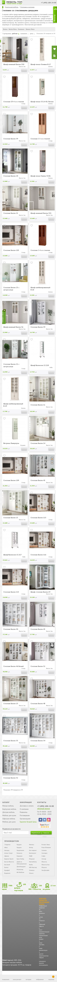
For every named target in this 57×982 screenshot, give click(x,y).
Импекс (31, 847)
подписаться (36, 835)
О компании (24, 812)
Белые (5, 29)
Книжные (21, 29)
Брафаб (7, 873)
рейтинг (15, 34)
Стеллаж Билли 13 (10, 520)
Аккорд (6, 853)
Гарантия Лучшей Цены (28, 824)
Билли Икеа (13, 29)
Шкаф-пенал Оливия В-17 (41, 64)
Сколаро (44, 856)
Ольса (31, 876)
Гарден (19, 847)
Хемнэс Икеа (30, 29)
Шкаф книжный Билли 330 (13, 64)
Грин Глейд (20, 862)
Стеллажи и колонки (27, 7)
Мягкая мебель (8, 808)
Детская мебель (9, 815)
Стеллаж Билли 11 (38, 407)
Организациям (25, 821)
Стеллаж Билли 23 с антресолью (11, 291)
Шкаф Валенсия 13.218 (40, 368)
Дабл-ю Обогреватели (22, 866)
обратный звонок (43, 811)
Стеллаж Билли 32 (38, 668)
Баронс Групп (9, 862)
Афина (6, 859)
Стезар (43, 862)
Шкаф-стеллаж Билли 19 (40, 594)
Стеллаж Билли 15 (10, 706)
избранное (40, 979)
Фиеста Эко (45, 867)
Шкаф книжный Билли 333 (41, 215)
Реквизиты (23, 815)
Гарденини (20, 853)
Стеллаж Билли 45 (38, 631)
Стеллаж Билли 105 (11, 252)
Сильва (43, 853)
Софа (43, 859)
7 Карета (7, 847)
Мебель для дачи (9, 824)
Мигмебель (33, 865)
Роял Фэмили (46, 850)
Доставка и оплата (26, 808)
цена (32, 34)
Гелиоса (19, 856)
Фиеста (44, 865)
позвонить (5, 979)
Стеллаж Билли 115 (38, 520)
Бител (6, 870)
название (24, 34)
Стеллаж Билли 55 (10, 743)
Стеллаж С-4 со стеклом (40, 252)
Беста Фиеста (9, 865)
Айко (6, 850)
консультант (17, 979)
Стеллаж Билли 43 (38, 483)
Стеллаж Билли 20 (10, 178)
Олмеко (31, 873)
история (28, 979)
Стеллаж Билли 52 (10, 780)
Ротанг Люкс (45, 847)
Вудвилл (7, 876)
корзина (51, 978)
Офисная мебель (9, 821)
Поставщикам (25, 818)
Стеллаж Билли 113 (11, 594)
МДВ (30, 859)
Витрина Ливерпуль (11, 445)
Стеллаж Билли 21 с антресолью (11, 367)
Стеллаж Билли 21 (10, 215)
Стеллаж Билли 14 (38, 445)
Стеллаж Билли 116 (38, 557)
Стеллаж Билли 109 (11, 483)
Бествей (7, 867)
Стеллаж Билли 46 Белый (13, 668)
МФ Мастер (33, 870)
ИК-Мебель (20, 875)
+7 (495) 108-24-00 (45, 809)
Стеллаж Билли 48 (38, 706)
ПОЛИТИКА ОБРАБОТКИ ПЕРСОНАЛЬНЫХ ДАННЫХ (44, 904)
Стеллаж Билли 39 (38, 329)
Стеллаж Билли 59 (10, 141)
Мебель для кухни (9, 818)
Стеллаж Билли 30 (10, 631)
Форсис (44, 870)
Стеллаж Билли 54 (38, 743)
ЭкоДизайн (45, 873)
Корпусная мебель (11, 7)
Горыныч (19, 859)
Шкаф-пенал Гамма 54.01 (41, 178)
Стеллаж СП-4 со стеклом (13, 103)
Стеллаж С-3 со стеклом (40, 141)
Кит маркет (33, 853)
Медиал (32, 862)
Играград (20, 872)
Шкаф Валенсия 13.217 (12, 557)
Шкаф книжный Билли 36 (13, 329)
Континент (32, 856)
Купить (24, 70)
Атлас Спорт (8, 856)
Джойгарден (21, 869)
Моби (31, 867)
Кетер (31, 850)
